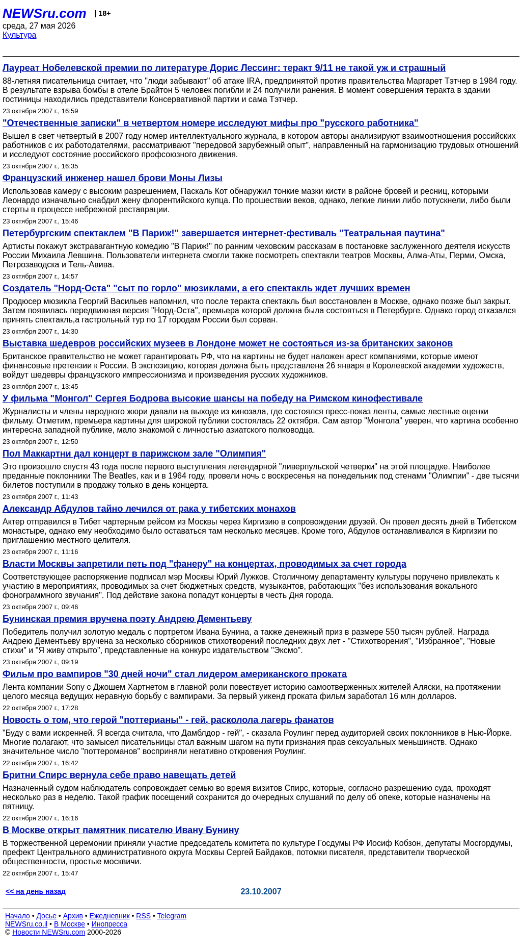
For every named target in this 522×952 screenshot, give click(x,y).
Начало (17, 916)
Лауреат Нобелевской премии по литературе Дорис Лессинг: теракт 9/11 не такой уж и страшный (224, 68)
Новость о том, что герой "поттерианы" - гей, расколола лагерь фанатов (168, 720)
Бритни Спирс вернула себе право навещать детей (119, 775)
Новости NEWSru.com (48, 932)
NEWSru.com (45, 13)
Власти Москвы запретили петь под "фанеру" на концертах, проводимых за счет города (204, 564)
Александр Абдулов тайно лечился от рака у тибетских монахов (149, 509)
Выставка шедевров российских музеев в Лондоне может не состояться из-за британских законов (228, 343)
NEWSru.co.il (26, 924)
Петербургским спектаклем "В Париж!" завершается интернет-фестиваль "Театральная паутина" (224, 233)
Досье (46, 916)
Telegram (172, 916)
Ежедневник (110, 916)
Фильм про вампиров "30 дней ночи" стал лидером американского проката (175, 674)
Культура (20, 35)
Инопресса (110, 924)
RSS (143, 916)
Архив (73, 916)
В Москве (69, 924)
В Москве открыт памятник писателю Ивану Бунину (121, 830)
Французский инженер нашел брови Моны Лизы (113, 178)
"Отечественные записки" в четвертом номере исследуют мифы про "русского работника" (210, 123)
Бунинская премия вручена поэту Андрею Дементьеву (127, 619)
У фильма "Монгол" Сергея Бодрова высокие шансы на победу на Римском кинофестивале (213, 398)
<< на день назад (36, 891)
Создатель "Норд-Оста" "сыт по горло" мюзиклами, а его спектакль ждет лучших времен (206, 288)
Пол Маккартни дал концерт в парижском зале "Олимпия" (134, 453)
